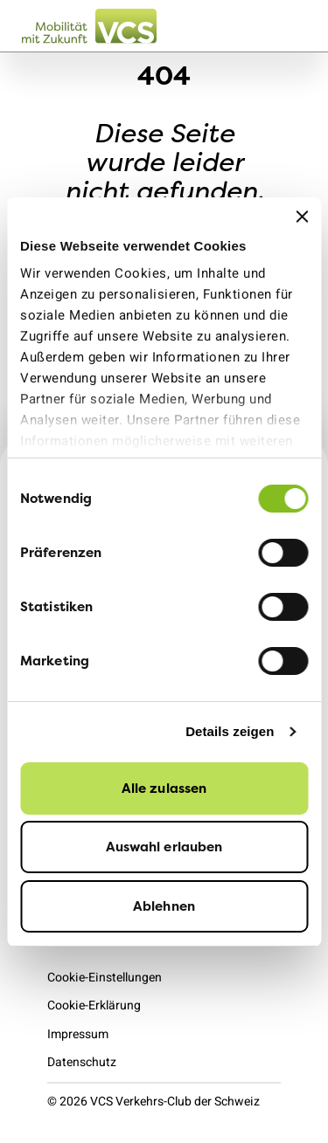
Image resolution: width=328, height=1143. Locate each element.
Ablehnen (164, 906)
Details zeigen (229, 731)
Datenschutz (81, 1062)
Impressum (77, 1034)
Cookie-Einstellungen (104, 977)
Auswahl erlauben (164, 846)
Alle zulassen (164, 788)
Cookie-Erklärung (94, 1005)
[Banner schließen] (302, 216)
